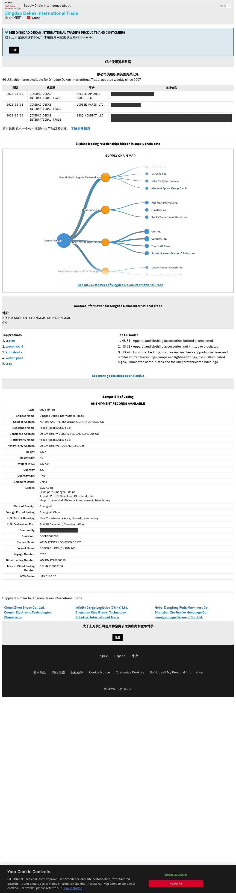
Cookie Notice (99, 672)
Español (120, 656)
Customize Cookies (130, 672)
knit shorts (14, 352)
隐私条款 (77, 672)
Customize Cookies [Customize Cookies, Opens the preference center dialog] (176, 875)
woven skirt (14, 346)
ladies (10, 340)
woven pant (14, 358)
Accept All (176, 884)
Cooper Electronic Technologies (27, 612)
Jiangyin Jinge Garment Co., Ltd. (179, 617)
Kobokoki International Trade (97, 617)
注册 (14, 50)
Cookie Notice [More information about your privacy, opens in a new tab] (72, 888)
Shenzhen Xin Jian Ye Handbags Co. (181, 612)
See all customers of (120, 285)
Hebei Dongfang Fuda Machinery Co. (182, 607)
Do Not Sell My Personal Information (176, 672)
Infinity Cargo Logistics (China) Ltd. (101, 607)
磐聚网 (14, 5)
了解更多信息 (80, 128)
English (103, 656)
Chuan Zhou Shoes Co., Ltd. (24, 607)
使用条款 (39, 672)
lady (9, 364)
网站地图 (58, 672)
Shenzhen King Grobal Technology (100, 612)
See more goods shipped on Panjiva (118, 376)
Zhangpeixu (13, 617)
